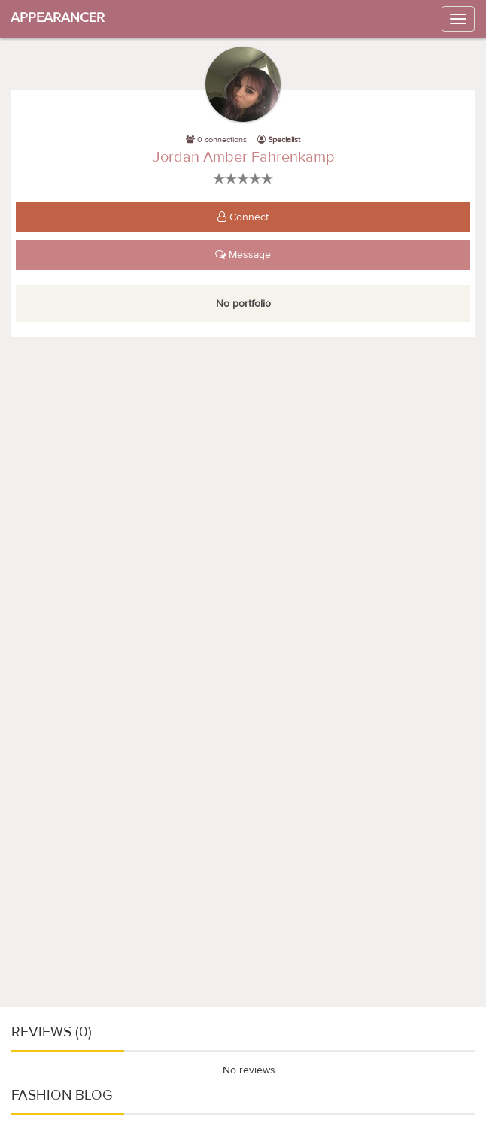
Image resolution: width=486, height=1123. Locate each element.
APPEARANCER (58, 17)
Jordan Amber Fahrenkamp (243, 156)
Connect (243, 217)
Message (243, 255)
